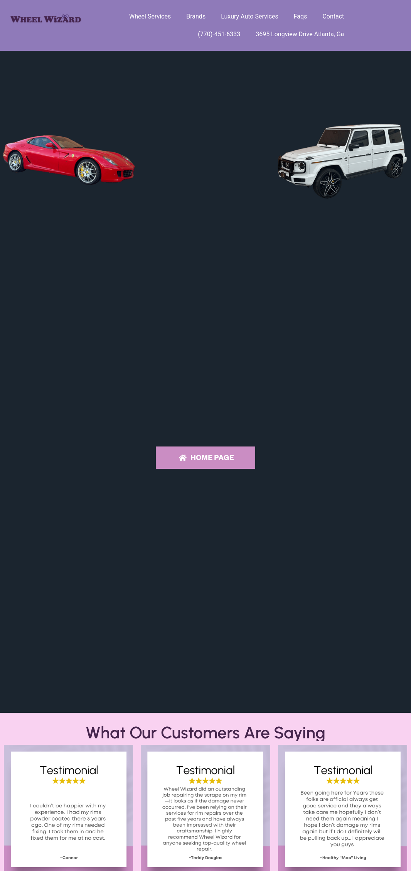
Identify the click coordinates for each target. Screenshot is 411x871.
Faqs (300, 16)
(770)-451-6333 (219, 34)
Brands (196, 16)
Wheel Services (150, 16)
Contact (333, 16)
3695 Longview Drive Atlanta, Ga (300, 34)
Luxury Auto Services (249, 16)
